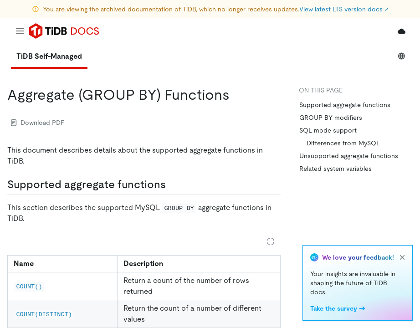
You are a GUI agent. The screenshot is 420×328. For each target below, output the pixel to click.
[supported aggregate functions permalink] (173, 184)
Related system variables (335, 168)
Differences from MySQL (343, 143)
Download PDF (37, 122)
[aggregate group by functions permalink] (236, 94)
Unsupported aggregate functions (348, 155)
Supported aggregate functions (344, 104)
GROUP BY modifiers (330, 117)
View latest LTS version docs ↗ (344, 9)
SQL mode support (328, 130)
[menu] (20, 31)
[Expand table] (271, 241)
